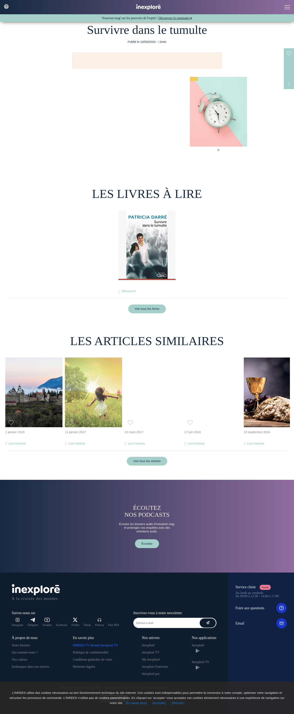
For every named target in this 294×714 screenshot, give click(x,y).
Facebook (61, 625)
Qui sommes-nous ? (25, 652)
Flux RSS (113, 625)
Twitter (75, 622)
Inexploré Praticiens (155, 666)
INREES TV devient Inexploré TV (95, 645)
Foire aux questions (261, 608)
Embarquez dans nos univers (30, 666)
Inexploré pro (151, 673)
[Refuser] (178, 703)
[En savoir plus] (136, 703)
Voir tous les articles (146, 461)
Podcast (99, 622)
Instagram (17, 622)
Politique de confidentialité (90, 652)
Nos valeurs (19, 659)
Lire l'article (17, 443)
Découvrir (129, 291)
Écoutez (147, 543)
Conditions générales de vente (92, 659)
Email (261, 623)
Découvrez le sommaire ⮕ (175, 18)
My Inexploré (151, 659)
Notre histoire (21, 645)
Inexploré (148, 645)
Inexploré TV (150, 652)
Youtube (47, 622)
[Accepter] (159, 703)
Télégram (32, 622)
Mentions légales (84, 666)
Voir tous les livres (147, 308)
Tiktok (87, 625)
